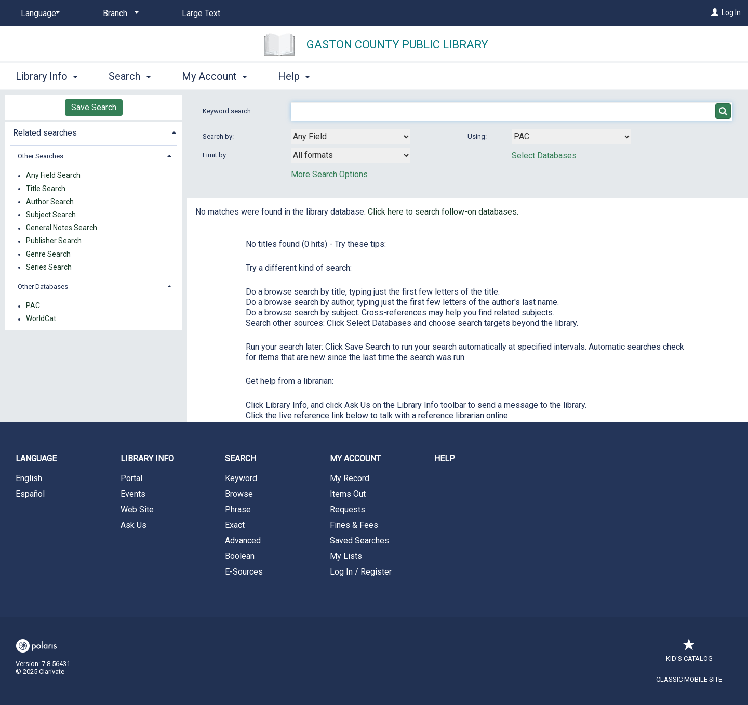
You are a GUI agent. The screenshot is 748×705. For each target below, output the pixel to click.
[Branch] (119, 13)
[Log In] (714, 12)
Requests (347, 509)
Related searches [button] (45, 133)
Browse (239, 494)
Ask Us (133, 525)
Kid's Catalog (689, 653)
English (29, 478)
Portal (131, 478)
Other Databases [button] (43, 286)
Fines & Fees (354, 525)
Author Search (50, 201)
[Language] (38, 13)
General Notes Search (61, 228)
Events (133, 494)
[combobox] (350, 136)
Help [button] (294, 76)
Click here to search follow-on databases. (443, 212)
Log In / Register (361, 572)
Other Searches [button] (40, 156)
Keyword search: (228, 111)
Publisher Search (54, 241)
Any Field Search (53, 175)
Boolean (240, 556)
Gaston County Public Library (397, 44)
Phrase (238, 509)
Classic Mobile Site (689, 679)
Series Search (49, 267)
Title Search (45, 188)
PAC (33, 306)
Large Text (201, 13)
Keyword (241, 478)
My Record (349, 478)
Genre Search (48, 254)
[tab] (93, 131)
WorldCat (41, 319)
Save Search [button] (93, 107)
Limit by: (216, 155)
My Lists (346, 556)
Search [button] (129, 76)
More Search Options (329, 174)
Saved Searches (359, 541)
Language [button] (36, 458)
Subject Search (51, 214)
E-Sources (244, 572)
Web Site (137, 509)
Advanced (243, 541)
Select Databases (544, 156)
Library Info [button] (46, 76)
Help (444, 458)
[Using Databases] (571, 136)
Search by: (219, 136)
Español (30, 494)
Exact (235, 525)
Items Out (348, 494)
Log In (731, 12)
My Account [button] (214, 76)
